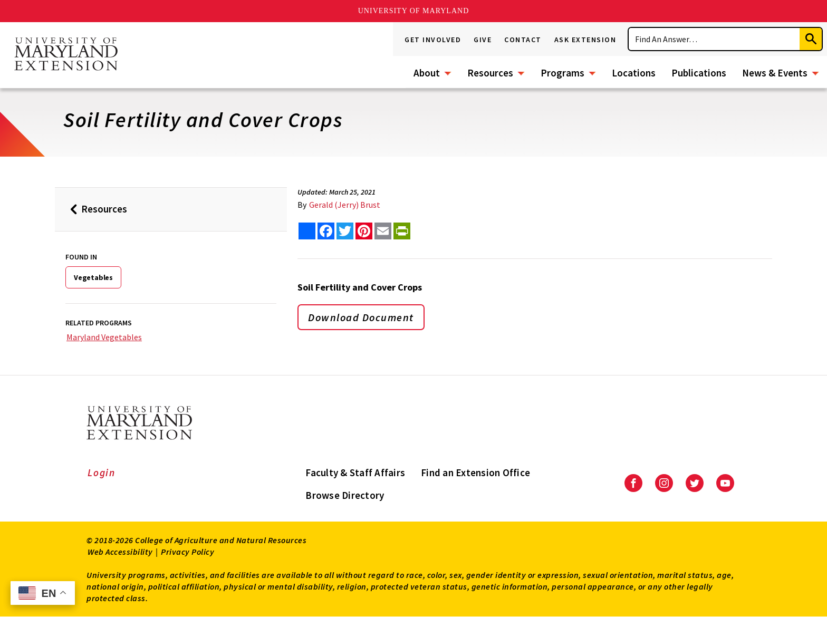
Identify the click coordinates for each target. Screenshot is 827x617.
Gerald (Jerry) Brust (344, 204)
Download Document (361, 317)
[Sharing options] (306, 231)
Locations (634, 72)
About (427, 72)
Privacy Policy (187, 551)
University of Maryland (413, 11)
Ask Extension (585, 39)
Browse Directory (344, 495)
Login (102, 472)
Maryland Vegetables (104, 337)
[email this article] (382, 231)
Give (483, 39)
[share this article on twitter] (344, 231)
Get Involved (433, 39)
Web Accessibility (120, 551)
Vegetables (93, 277)
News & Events (774, 72)
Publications (698, 72)
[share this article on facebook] (325, 231)
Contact (523, 39)
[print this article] (401, 231)
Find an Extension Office (475, 472)
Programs (562, 72)
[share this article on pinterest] (363, 231)
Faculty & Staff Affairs (355, 472)
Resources (490, 72)
